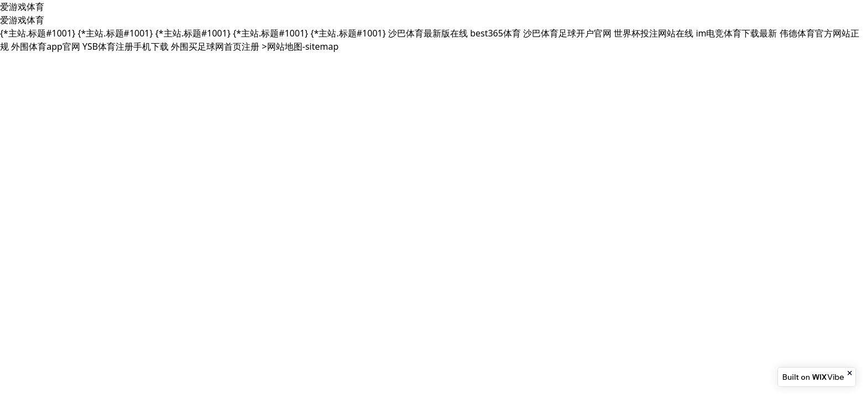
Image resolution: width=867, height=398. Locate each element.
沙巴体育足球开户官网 (567, 33)
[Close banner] (850, 373)
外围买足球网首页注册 (215, 46)
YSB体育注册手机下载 (125, 46)
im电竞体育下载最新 (736, 33)
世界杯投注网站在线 (653, 33)
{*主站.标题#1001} (37, 33)
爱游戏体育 (22, 7)
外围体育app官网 (45, 46)
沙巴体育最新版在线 (428, 33)
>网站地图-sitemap (300, 46)
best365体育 (495, 33)
